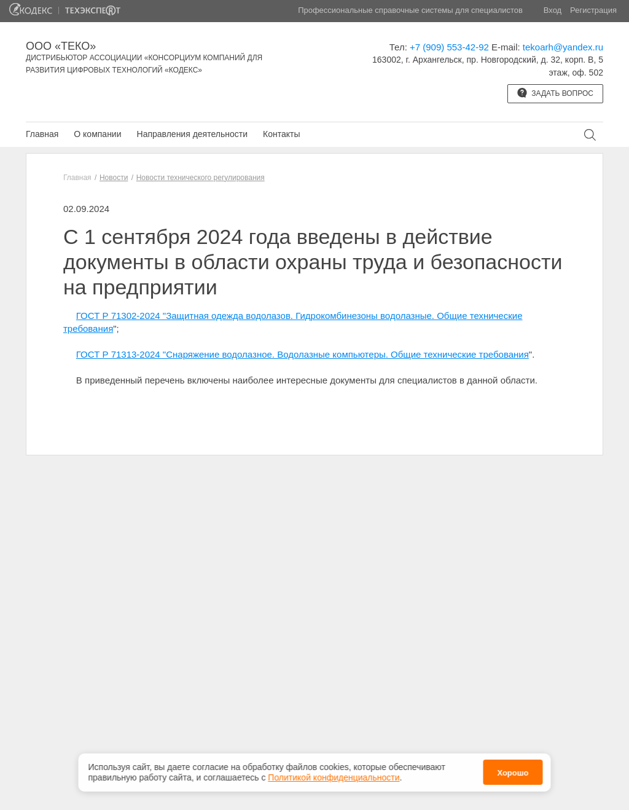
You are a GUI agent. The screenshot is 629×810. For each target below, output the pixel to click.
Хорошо (512, 771)
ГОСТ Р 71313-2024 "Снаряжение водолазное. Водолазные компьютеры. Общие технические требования (302, 354)
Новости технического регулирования (200, 177)
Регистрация (593, 10)
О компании (97, 134)
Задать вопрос (555, 93)
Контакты (281, 134)
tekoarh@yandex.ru (563, 47)
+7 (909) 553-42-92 (449, 47)
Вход (552, 10)
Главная (42, 134)
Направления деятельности (192, 134)
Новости (114, 177)
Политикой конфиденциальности (333, 776)
